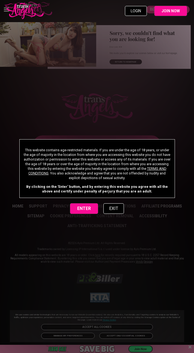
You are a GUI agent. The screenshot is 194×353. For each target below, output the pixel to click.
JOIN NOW (171, 11)
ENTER (84, 208)
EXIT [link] (113, 208)
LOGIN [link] (136, 11)
